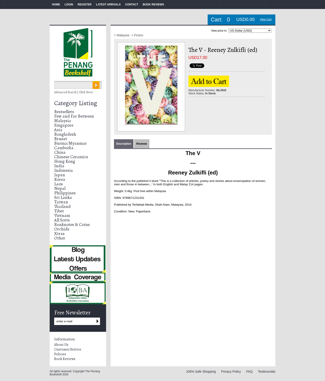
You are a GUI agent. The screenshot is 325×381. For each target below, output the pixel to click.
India (59, 166)
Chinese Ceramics (71, 157)
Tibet (59, 211)
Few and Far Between (74, 116)
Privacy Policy (231, 371)
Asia (58, 130)
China (60, 152)
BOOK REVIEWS (153, 4)
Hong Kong (64, 161)
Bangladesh (65, 134)
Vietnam (62, 215)
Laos (58, 184)
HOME (56, 4)
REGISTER (84, 4)
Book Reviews (64, 358)
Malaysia (62, 121)
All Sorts (62, 220)
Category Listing (75, 103)
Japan (59, 175)
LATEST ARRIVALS (108, 4)
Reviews (141, 143)
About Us (61, 344)
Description (123, 143)
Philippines (65, 193)
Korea (59, 179)
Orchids (61, 229)
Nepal (59, 188)
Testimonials (266, 371)
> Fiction (137, 35)
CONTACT (131, 4)
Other (59, 238)
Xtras (59, 233)
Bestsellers (64, 112)
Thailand (62, 206)
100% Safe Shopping (201, 371)
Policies (60, 354)
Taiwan (61, 202)
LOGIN (69, 4)
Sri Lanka (63, 197)
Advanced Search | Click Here (73, 92)
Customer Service (67, 349)
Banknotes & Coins (72, 224)
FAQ (249, 371)
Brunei (60, 139)
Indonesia (63, 170)
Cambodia (64, 148)
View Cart (266, 19)
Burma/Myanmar (70, 143)
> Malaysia (122, 35)
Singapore (63, 125)
